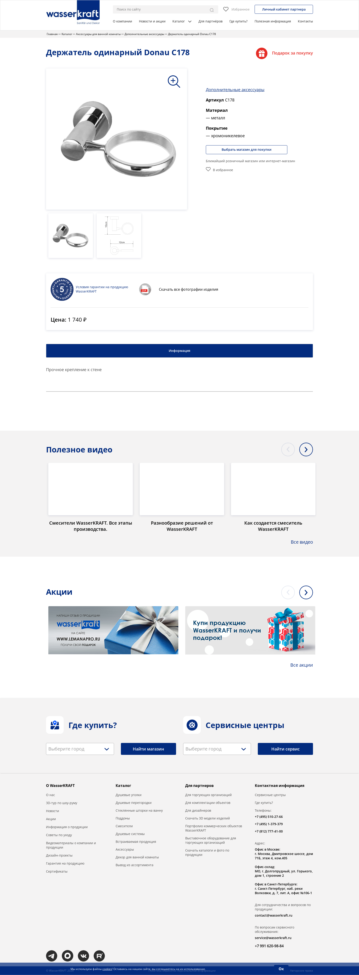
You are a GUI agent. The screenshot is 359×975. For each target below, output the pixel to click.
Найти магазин (148, 749)
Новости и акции (152, 21)
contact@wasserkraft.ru (273, 915)
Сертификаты (57, 871)
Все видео (302, 542)
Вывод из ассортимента (134, 865)
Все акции (301, 665)
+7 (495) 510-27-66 (269, 817)
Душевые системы (130, 834)
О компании (122, 21)
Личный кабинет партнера (284, 9)
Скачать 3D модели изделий (207, 818)
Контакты (305, 21)
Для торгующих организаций (208, 795)
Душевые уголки (128, 795)
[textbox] (67, 749)
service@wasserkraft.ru (273, 938)
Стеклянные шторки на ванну (139, 810)
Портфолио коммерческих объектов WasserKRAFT (213, 828)
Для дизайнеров (198, 810)
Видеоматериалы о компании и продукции (71, 845)
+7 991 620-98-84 (269, 946)
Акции (51, 819)
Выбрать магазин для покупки (247, 149)
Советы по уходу (59, 835)
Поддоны (123, 818)
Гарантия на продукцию (65, 863)
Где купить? (238, 21)
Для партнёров (211, 21)
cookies (107, 969)
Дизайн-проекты (59, 855)
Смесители (124, 826)
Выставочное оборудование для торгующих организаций (210, 840)
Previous (288, 449)
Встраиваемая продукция (136, 842)
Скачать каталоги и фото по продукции (207, 852)
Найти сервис (285, 749)
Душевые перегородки (134, 803)
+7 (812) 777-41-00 (269, 831)
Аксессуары (125, 849)
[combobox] (80, 749)
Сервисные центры (270, 795)
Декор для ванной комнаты (137, 857)
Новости (52, 811)
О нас (50, 795)
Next (306, 449)
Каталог (181, 21)
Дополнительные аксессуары (235, 89)
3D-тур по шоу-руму (61, 803)
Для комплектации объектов (207, 803)
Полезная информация (273, 21)
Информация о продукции (67, 827)
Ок (281, 968)
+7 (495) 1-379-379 (269, 824)
